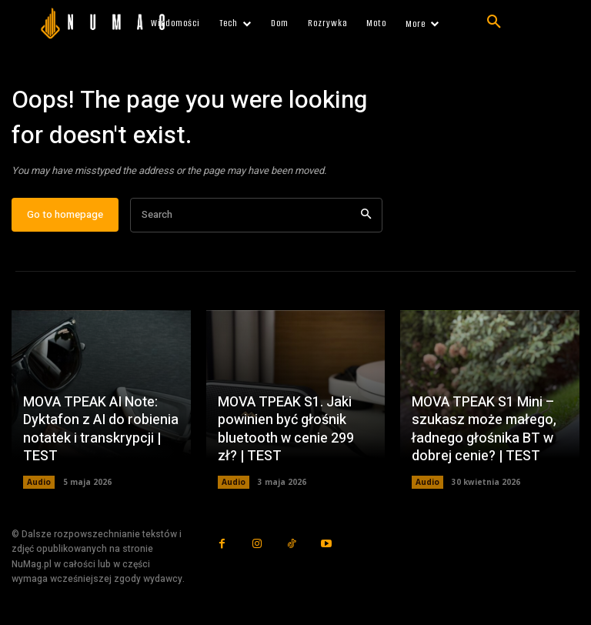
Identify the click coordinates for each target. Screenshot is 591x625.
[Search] (365, 215)
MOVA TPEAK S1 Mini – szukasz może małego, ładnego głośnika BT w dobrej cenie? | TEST (484, 429)
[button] (494, 22)
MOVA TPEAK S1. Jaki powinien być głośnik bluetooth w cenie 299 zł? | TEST (286, 429)
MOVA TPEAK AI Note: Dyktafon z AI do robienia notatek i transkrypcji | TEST (101, 429)
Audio (39, 482)
